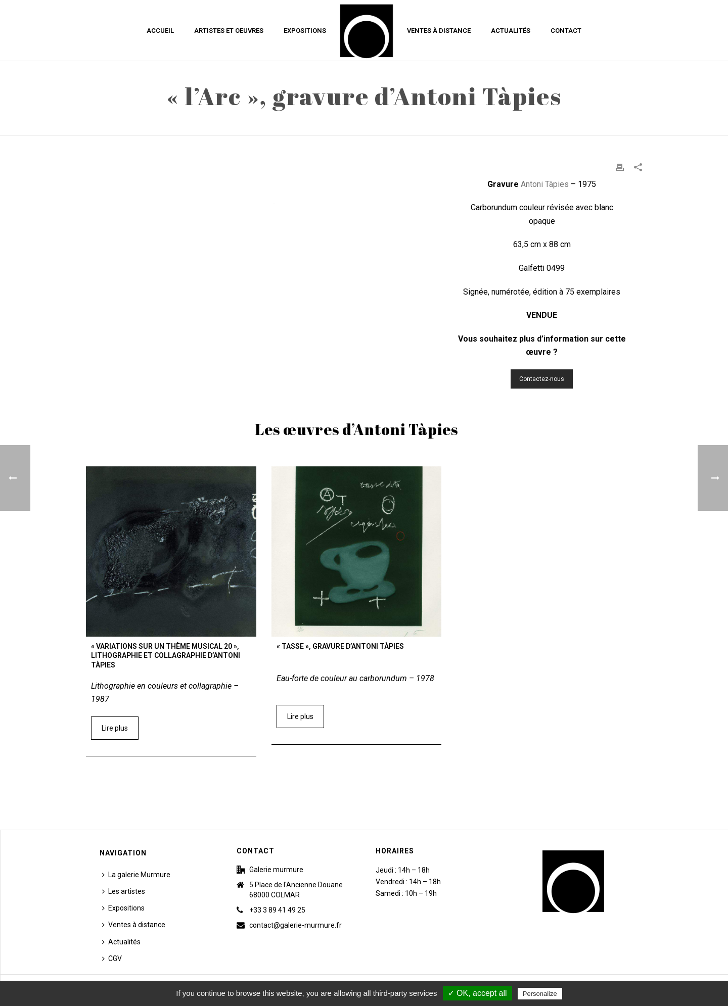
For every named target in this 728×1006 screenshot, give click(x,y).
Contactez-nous (541, 378)
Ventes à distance (439, 30)
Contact (566, 30)
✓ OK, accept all (477, 993)
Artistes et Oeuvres (228, 30)
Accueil (160, 30)
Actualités (510, 30)
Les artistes (123, 891)
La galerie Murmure (136, 875)
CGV (112, 958)
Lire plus (115, 728)
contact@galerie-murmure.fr (295, 925)
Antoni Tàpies (545, 184)
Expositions (305, 30)
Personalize (540, 993)
